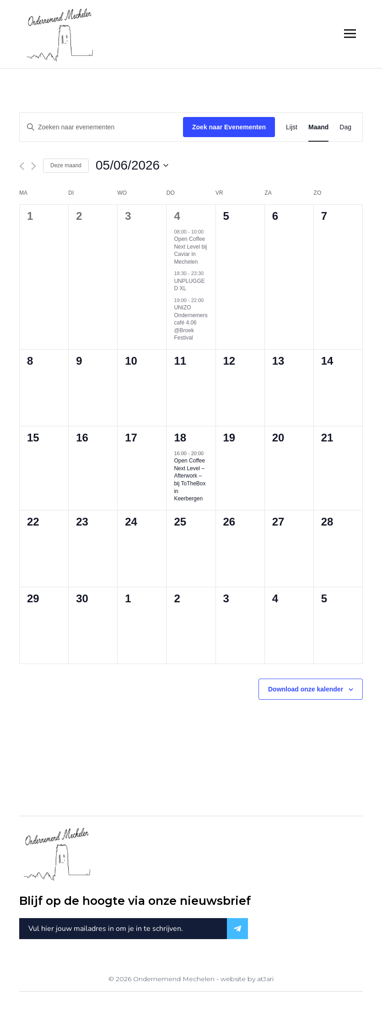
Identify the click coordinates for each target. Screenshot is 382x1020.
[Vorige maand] (21, 166)
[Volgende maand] (33, 166)
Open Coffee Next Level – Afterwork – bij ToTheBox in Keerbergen (189, 479)
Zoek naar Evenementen (229, 127)
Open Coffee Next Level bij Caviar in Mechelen (190, 250)
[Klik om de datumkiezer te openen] (132, 165)
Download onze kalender (305, 689)
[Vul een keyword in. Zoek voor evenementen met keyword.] (101, 127)
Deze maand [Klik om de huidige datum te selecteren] (65, 165)
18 (180, 437)
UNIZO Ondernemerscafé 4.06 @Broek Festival (190, 322)
